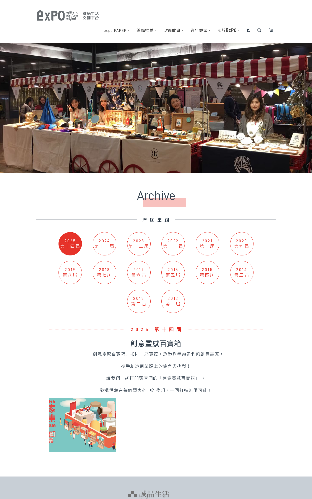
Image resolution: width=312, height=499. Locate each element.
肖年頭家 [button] (199, 30)
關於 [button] (227, 30)
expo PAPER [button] (115, 30)
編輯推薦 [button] (145, 30)
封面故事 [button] (172, 30)
